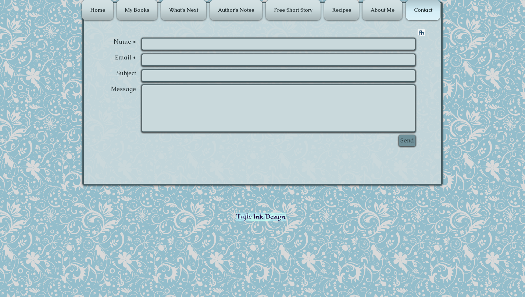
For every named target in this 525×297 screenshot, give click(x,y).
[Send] (407, 140)
